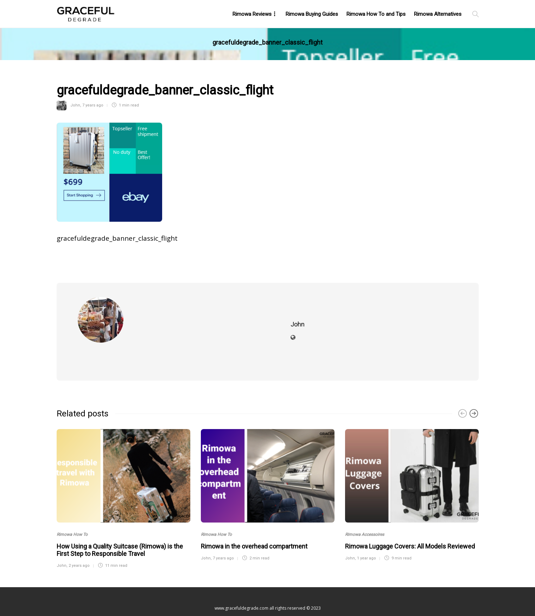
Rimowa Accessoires (364, 510)
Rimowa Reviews (252, 14)
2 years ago (79, 541)
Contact (269, 595)
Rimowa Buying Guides (312, 14)
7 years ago (92, 105)
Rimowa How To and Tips (376, 14)
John (75, 105)
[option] (123, 473)
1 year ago (366, 534)
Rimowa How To (72, 510)
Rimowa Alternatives (437, 14)
